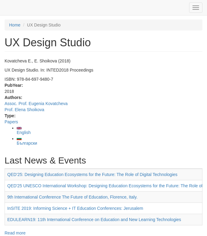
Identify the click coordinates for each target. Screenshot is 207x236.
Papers (11, 121)
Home (14, 25)
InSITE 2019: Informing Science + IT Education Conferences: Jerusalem (75, 208)
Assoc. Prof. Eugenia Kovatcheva (36, 103)
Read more (15, 233)
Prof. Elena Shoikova (24, 109)
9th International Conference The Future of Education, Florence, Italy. (72, 197)
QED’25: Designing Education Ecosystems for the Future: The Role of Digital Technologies (92, 174)
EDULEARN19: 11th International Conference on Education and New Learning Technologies (94, 219)
